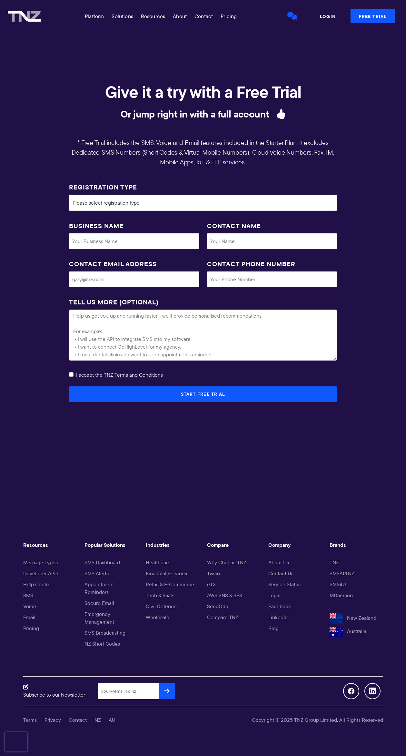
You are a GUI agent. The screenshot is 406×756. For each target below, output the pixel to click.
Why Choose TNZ (226, 562)
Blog (273, 628)
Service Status (284, 584)
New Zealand (353, 618)
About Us (278, 562)
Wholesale (157, 617)
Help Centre (37, 584)
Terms (30, 720)
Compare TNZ (222, 617)
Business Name (96, 226)
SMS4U (338, 584)
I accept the (119, 375)
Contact (203, 16)
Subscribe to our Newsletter (54, 694)
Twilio (213, 573)
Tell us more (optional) (114, 302)
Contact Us (280, 573)
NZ (97, 720)
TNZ (334, 562)
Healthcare (158, 562)
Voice (29, 606)
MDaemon (341, 595)
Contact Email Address (113, 264)
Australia (348, 631)
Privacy (53, 720)
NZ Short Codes (102, 643)
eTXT (213, 584)
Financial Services (166, 573)
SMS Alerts (96, 573)
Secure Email (99, 603)
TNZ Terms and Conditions (133, 375)
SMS (28, 595)
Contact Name (234, 226)
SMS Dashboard (102, 562)
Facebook (279, 606)
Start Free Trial (203, 394)
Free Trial (373, 16)
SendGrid (217, 606)
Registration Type (103, 187)
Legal (274, 595)
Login (328, 16)
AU (112, 720)
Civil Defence (161, 606)
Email (29, 617)
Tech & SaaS (159, 595)
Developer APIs (40, 573)
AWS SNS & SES (224, 595)
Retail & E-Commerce (170, 584)
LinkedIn (278, 617)
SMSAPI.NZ (342, 573)
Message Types (40, 562)
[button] (94, 16)
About (180, 16)
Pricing (229, 16)
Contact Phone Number (251, 264)
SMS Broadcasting (104, 632)
